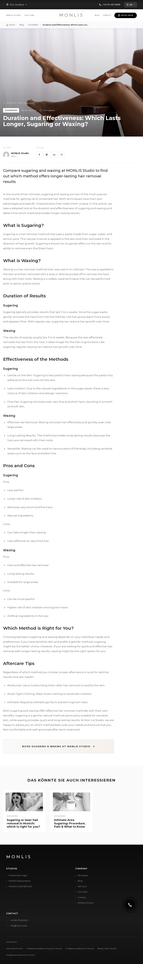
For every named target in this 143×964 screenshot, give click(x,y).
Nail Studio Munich (14, 948)
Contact (107, 15)
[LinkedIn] (54, 155)
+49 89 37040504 (19, 920)
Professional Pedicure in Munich (80, 948)
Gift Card (82, 886)
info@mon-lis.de (18, 925)
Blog (97, 15)
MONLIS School (13, 15)
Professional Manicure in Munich (20, 955)
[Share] (61, 155)
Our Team (29, 15)
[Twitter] (47, 155)
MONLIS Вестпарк (18, 875)
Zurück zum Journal (19, 103)
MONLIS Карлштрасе (20, 881)
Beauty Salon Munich (107, 948)
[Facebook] (39, 155)
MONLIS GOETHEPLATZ (20, 886)
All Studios (83, 875)
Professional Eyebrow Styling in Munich (44, 948)
